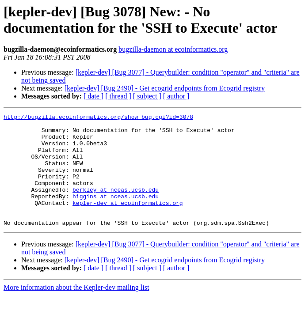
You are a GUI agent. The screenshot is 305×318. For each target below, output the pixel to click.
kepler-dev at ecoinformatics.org (127, 221)
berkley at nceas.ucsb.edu (115, 205)
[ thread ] (118, 96)
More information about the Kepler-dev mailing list (76, 310)
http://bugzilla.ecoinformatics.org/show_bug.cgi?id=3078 (98, 118)
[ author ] (176, 96)
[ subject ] (147, 96)
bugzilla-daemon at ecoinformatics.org (173, 49)
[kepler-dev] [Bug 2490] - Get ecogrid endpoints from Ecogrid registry (165, 88)
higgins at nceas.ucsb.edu (115, 213)
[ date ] (93, 96)
